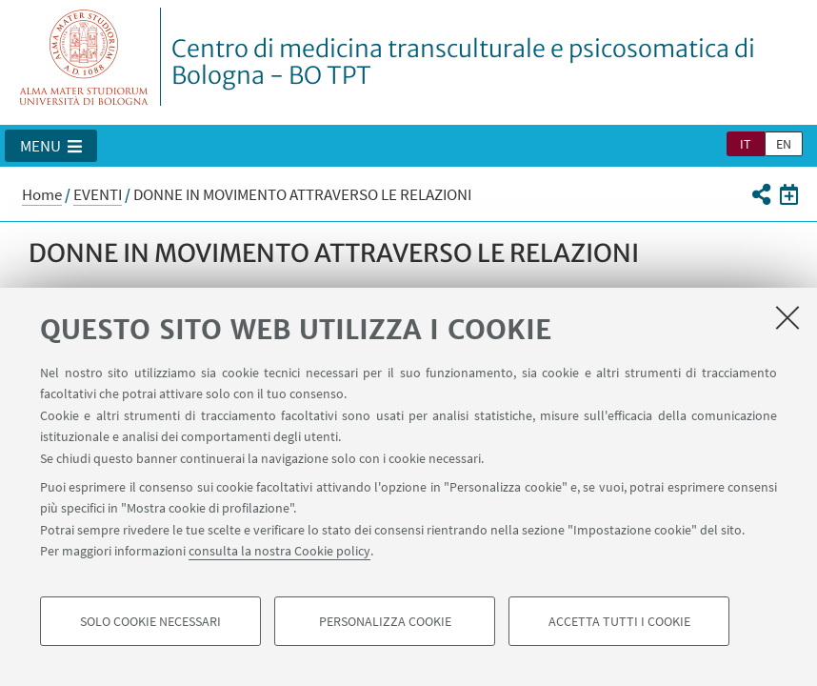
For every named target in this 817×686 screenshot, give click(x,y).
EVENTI (97, 194)
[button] (51, 146)
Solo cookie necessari (150, 621)
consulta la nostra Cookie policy (279, 550)
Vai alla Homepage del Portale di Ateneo (84, 57)
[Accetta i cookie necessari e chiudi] (787, 317)
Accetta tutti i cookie (619, 621)
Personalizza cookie (385, 621)
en (783, 143)
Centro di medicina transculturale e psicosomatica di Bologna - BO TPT (463, 62)
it (745, 143)
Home (42, 194)
